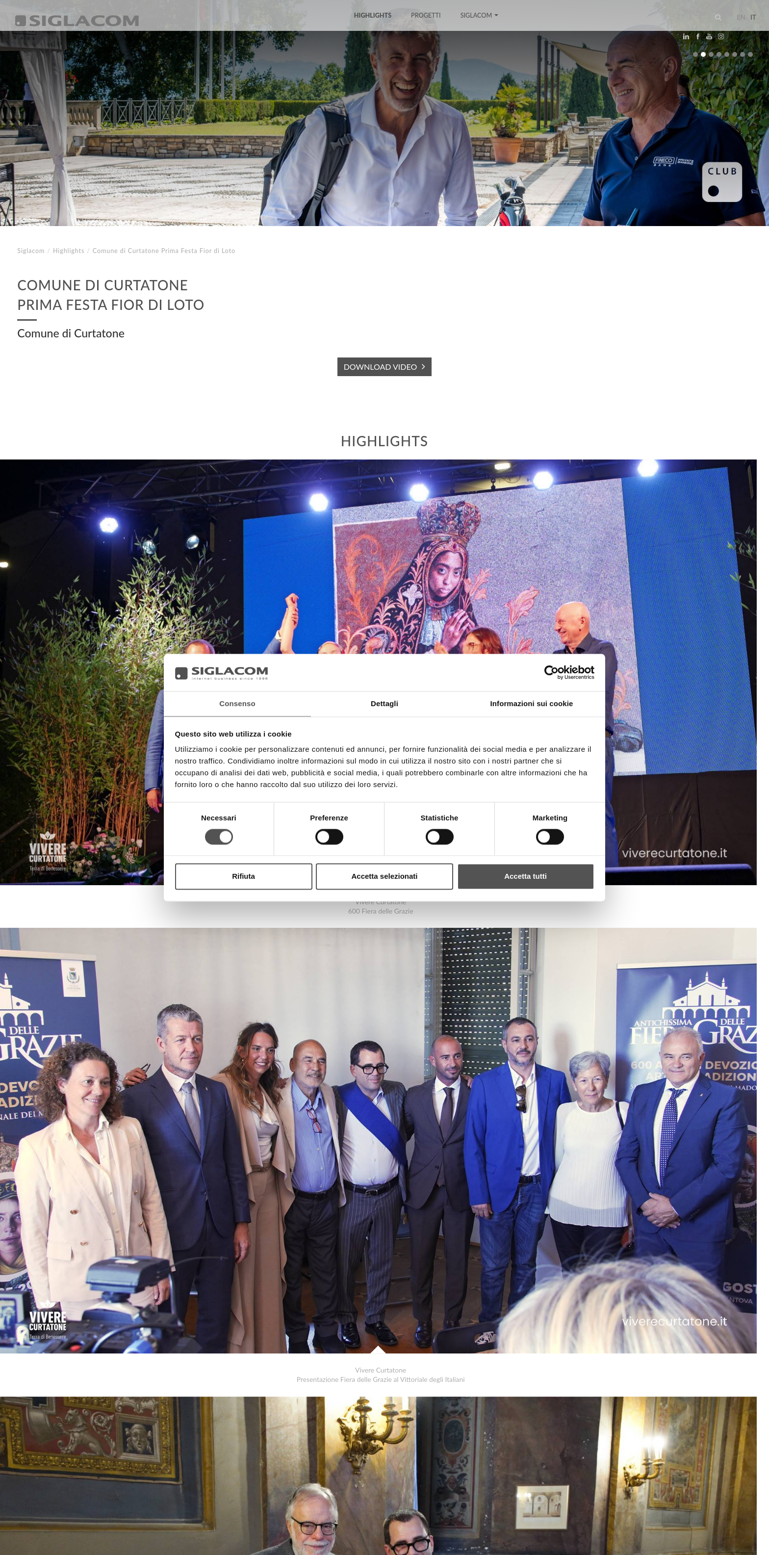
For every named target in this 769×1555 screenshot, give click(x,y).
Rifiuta (243, 877)
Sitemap (104, 1458)
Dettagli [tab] (384, 703)
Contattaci (220, 1458)
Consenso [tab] (237, 703)
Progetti (426, 25)
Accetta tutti (525, 877)
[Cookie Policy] (89, 1540)
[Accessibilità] (232, 1540)
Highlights (372, 25)
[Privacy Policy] (40, 1540)
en (732, 26)
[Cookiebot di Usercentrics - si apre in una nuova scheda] (551, 671)
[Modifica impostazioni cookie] (162, 1540)
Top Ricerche (48, 1458)
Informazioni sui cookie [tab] (531, 703)
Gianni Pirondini (60, 1413)
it (745, 26)
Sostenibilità (159, 1458)
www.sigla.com (725, 1541)
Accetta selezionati (384, 877)
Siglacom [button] (479, 25)
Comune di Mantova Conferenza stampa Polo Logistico (118, 1423)
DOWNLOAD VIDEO (380, 366)
